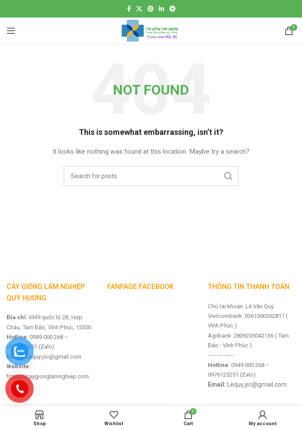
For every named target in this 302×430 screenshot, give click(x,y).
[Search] (151, 176)
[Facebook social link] (128, 8)
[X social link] (139, 8)
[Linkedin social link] (161, 8)
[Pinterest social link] (150, 8)
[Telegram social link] (172, 8)
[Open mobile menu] (11, 30)
